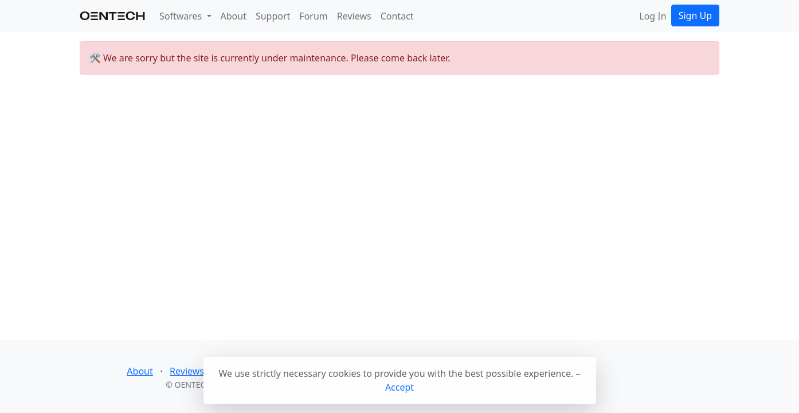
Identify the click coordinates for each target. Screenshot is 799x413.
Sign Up (695, 15)
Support (273, 16)
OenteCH (113, 16)
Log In (652, 16)
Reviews (354, 16)
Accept (399, 387)
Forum (313, 16)
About (233, 16)
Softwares (181, 16)
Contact (397, 16)
